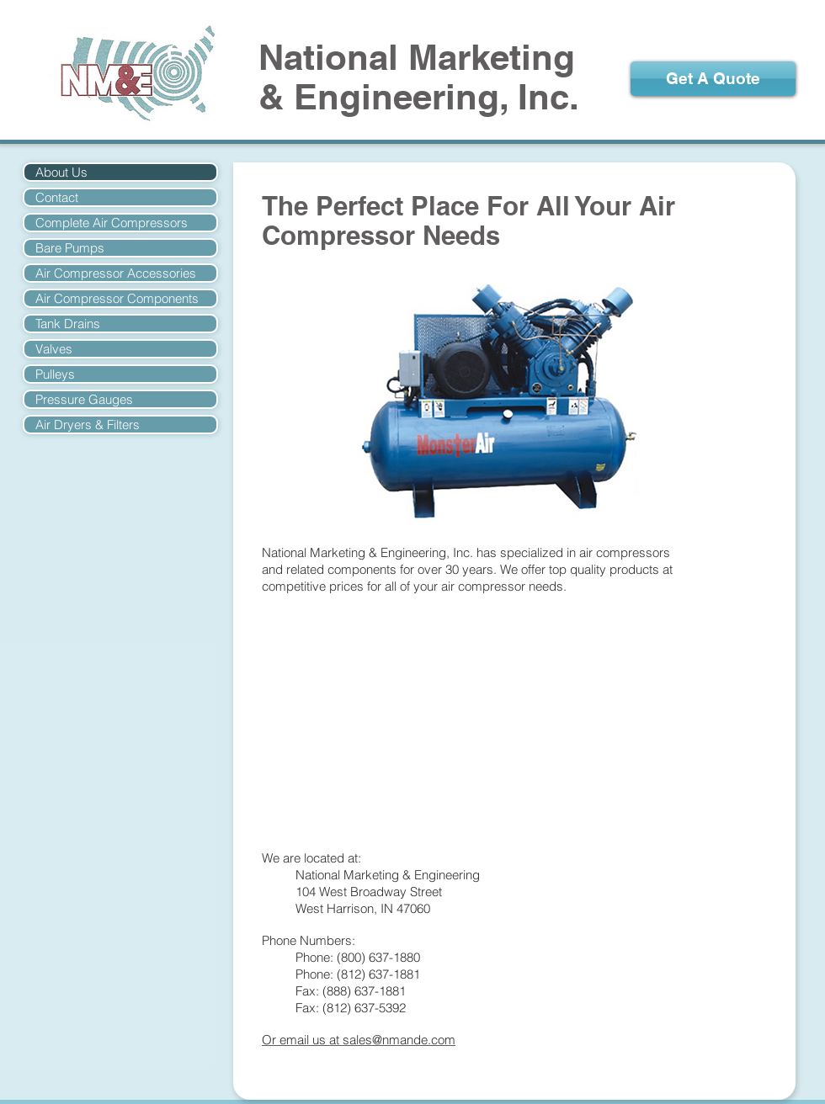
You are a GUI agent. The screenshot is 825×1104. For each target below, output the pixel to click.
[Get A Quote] (713, 78)
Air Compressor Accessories (115, 273)
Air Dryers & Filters (87, 425)
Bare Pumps (69, 248)
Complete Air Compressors (111, 223)
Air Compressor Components (117, 298)
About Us (61, 172)
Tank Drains (67, 324)
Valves (53, 349)
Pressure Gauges (84, 399)
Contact (56, 197)
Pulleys (55, 374)
